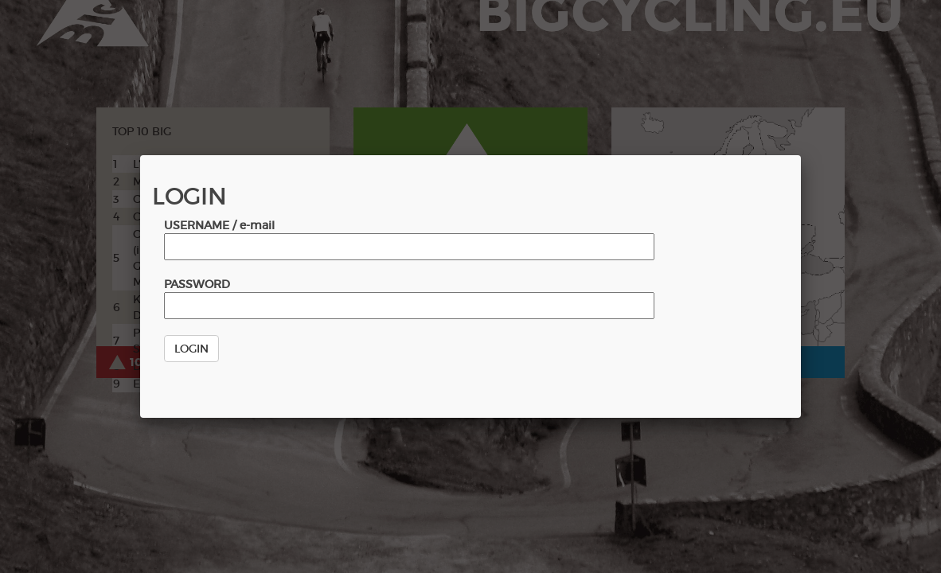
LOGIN (191, 348)
